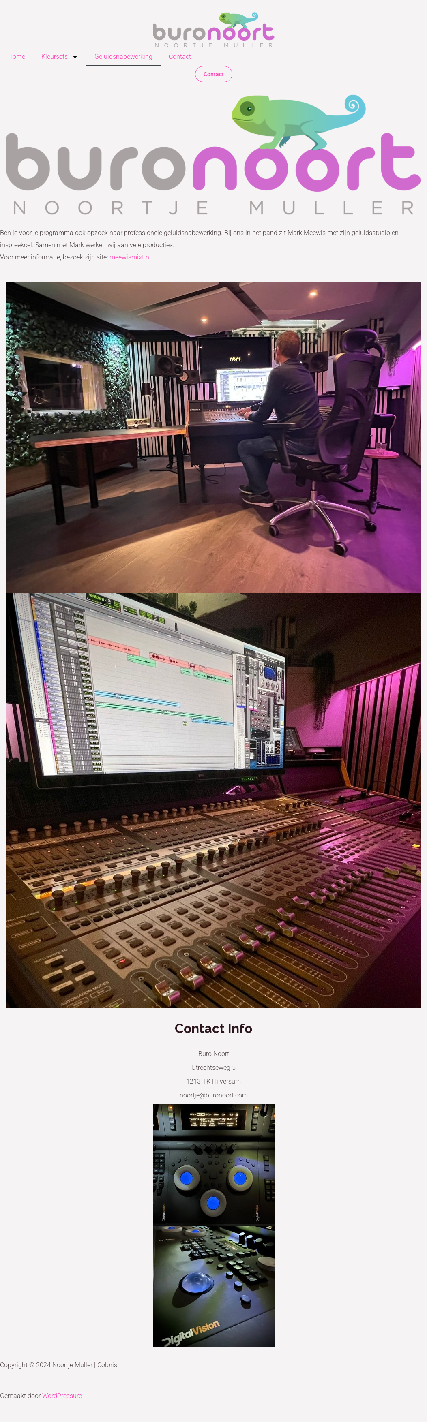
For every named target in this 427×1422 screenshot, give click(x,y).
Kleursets (59, 56)
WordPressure (62, 1396)
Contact (180, 56)
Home (16, 56)
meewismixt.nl (130, 257)
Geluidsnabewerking (123, 56)
